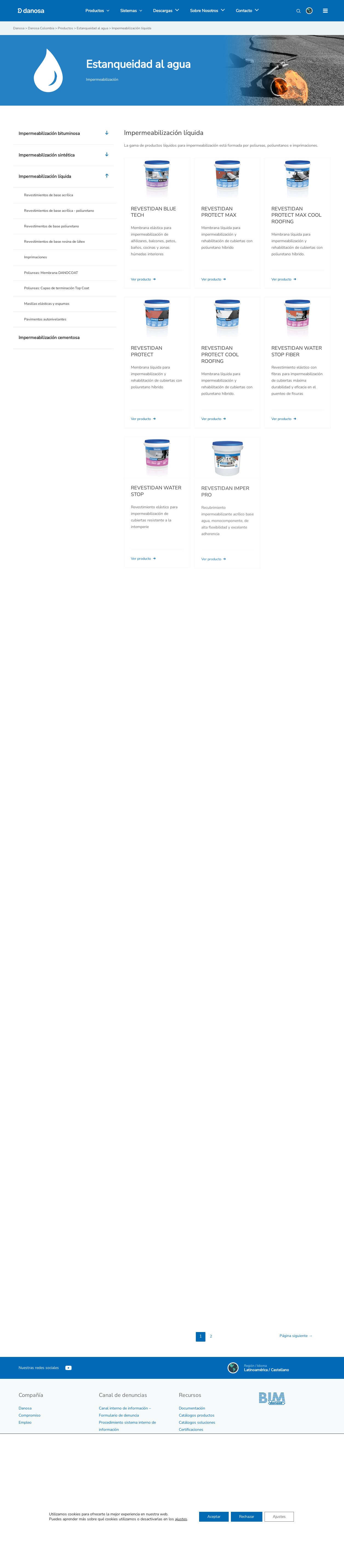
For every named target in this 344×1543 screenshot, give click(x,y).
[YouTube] (68, 1367)
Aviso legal (28, 1496)
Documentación (192, 1408)
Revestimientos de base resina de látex (57, 243)
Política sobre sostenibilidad (42, 1475)
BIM (182, 1436)
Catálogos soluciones (197, 1422)
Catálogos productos (196, 1415)
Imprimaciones (36, 259)
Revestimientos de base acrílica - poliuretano (62, 211)
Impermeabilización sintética (65, 155)
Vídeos (185, 1450)
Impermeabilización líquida (65, 176)
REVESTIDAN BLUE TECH (153, 211)
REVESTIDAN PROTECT (146, 358)
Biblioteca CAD (191, 1443)
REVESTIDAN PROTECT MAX (218, 211)
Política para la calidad (37, 1467)
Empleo (25, 1422)
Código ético (29, 1453)
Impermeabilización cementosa (49, 343)
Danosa (25, 1408)
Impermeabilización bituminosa (65, 133)
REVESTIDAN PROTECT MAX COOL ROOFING (296, 215)
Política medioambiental (39, 1482)
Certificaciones (191, 1429)
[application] (175, 10)
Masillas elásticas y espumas (48, 308)
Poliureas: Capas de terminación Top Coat (59, 292)
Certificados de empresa (39, 1460)
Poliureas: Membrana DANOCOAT (53, 276)
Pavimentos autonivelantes (47, 324)
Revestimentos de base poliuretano (54, 227)
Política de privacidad (36, 1489)
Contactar (187, 1521)
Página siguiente (294, 1336)
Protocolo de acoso (115, 1450)
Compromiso (30, 1415)
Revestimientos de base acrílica (50, 195)
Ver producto (145, 279)
